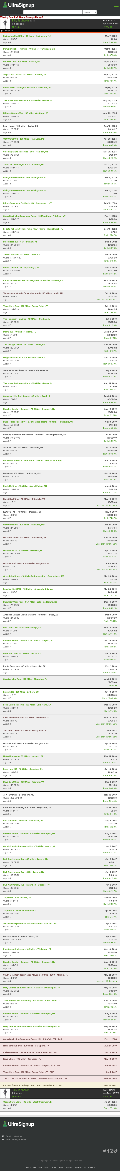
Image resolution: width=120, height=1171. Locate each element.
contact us (17, 1136)
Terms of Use (80, 1167)
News (47, 1167)
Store (54, 1167)
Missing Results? (9, 17)
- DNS (32, 1085)
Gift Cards (37, 1167)
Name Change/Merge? (31, 17)
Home (28, 1167)
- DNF (32, 1039)
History (107, 27)
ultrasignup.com (18, 1139)
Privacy (91, 1167)
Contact (68, 1167)
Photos (16, 27)
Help (61, 1167)
